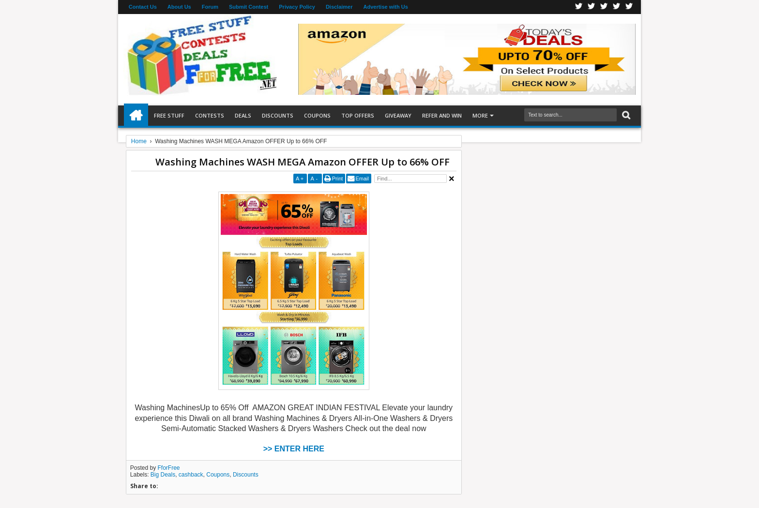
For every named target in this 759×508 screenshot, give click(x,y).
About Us (179, 7)
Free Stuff (169, 115)
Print (337, 178)
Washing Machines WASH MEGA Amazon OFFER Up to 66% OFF (302, 161)
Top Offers (357, 115)
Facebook (579, 7)
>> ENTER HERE (293, 449)
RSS (616, 7)
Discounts (277, 115)
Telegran (604, 7)
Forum (210, 7)
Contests (209, 115)
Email (362, 178)
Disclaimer (339, 7)
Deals (243, 115)
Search (625, 115)
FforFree (169, 467)
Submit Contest (248, 7)
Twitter (591, 7)
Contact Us (143, 7)
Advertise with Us (386, 7)
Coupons (317, 115)
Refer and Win (442, 115)
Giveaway (398, 115)
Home (136, 116)
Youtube (629, 7)
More (480, 115)
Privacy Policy (297, 7)
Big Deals (163, 474)
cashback (191, 474)
